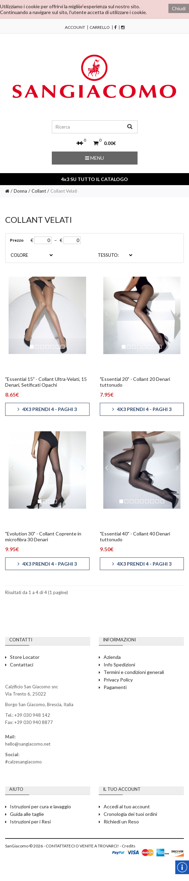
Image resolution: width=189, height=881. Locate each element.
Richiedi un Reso (121, 821)
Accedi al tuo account (127, 806)
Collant (39, 191)
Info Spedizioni (119, 664)
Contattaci (21, 664)
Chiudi (179, 8)
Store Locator (24, 657)
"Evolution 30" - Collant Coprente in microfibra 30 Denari (43, 536)
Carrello (100, 27)
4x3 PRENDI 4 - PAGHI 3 (47, 409)
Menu (94, 158)
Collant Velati (63, 191)
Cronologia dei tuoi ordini (130, 814)
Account (75, 27)
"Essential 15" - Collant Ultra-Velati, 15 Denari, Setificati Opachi (46, 382)
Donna (20, 191)
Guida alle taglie (27, 814)
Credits (128, 845)
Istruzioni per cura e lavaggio (40, 806)
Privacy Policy (118, 680)
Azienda (112, 657)
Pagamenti (115, 687)
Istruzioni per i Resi (30, 821)
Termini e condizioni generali (134, 672)
